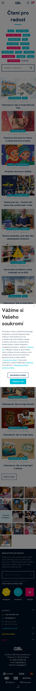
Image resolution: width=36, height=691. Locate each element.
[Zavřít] (34, 306)
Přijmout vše (18, 381)
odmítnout (29, 363)
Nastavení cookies (10, 360)
